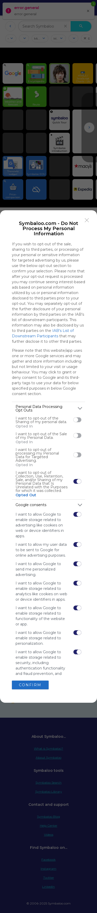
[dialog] (48, 456)
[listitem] (48, 408)
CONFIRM (30, 685)
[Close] (87, 220)
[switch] (77, 419)
